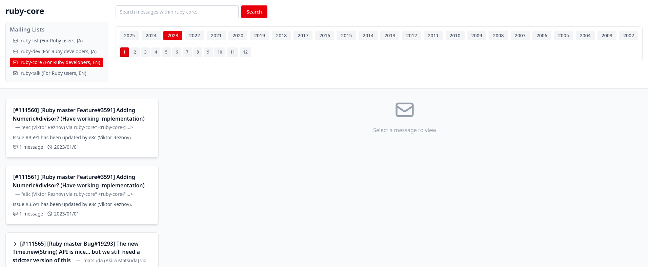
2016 (324, 35)
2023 (172, 35)
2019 (259, 35)
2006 (541, 35)
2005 (563, 35)
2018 (281, 35)
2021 (216, 35)
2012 (411, 35)
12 (245, 52)
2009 (476, 35)
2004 (585, 35)
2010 (455, 35)
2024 (151, 35)
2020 (237, 35)
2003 (607, 35)
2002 (628, 35)
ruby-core (24, 10)
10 (220, 52)
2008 (498, 35)
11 (232, 52)
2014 (368, 35)
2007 (520, 35)
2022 (194, 35)
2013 (389, 35)
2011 (433, 35)
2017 (303, 35)
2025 (129, 35)
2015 (346, 35)
